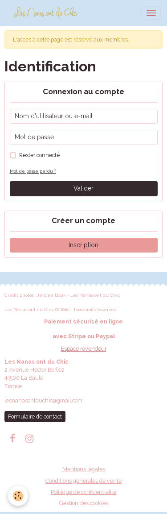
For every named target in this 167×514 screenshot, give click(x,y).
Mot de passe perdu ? (33, 171)
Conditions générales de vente (83, 480)
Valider (83, 188)
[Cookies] (18, 496)
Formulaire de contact (35, 416)
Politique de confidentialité (83, 492)
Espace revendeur (83, 348)
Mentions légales (83, 469)
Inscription (83, 245)
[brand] (47, 13)
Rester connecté (39, 155)
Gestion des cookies (83, 503)
